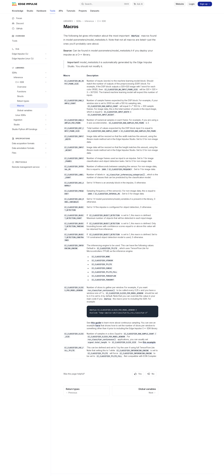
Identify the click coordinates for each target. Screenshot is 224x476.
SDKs (78, 21)
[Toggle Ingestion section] (29, 120)
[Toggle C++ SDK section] (29, 82)
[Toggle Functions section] (29, 91)
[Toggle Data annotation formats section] (29, 148)
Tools (52, 12)
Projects (83, 12)
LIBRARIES (68, 21)
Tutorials (70, 12)
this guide (96, 322)
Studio (30, 12)
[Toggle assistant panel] (138, 4)
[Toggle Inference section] (29, 77)
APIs (61, 12)
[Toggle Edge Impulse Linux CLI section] (29, 58)
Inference (89, 21)
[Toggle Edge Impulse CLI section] (29, 54)
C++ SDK (101, 21)
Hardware (41, 12)
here (97, 325)
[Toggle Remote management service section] (29, 167)
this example (149, 342)
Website (180, 4)
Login (192, 4)
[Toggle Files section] (29, 153)
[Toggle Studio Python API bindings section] (29, 129)
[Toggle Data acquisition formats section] (29, 143)
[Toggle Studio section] (29, 124)
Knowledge (17, 12)
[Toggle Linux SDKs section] (29, 115)
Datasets (94, 12)
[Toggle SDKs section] (29, 72)
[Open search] (105, 4)
